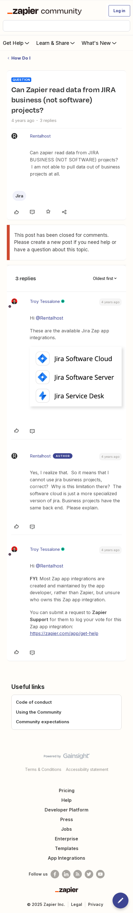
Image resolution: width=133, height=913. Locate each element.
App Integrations (66, 858)
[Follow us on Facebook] (55, 874)
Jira (19, 196)
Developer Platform (66, 810)
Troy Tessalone (45, 301)
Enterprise (66, 839)
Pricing (66, 790)
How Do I (20, 58)
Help (66, 800)
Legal (76, 904)
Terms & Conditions (43, 769)
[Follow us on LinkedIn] (66, 874)
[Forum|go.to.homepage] (45, 10)
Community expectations (42, 721)
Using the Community (38, 712)
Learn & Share (56, 42)
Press (66, 819)
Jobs (66, 829)
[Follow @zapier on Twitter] (89, 874)
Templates (66, 848)
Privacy (95, 904)
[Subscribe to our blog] (77, 874)
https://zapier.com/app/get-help (64, 633)
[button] (119, 10)
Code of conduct (34, 702)
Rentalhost (40, 136)
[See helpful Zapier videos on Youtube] (100, 874)
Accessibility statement (87, 769)
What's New (100, 42)
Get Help (16, 42)
